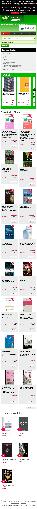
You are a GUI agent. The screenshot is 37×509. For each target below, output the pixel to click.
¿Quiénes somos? (6, 500)
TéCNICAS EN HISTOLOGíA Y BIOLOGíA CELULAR (8, 280)
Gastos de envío (17, 500)
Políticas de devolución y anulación (11, 501)
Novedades (14, 34)
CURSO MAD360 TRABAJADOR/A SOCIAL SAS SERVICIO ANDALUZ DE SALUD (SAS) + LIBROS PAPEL (9, 134)
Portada (5, 34)
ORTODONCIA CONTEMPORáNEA (26, 207)
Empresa (5, 61)
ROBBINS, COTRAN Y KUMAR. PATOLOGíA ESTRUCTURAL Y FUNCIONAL (8, 169)
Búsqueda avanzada (7, 24)
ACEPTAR (15, 12)
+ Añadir (12, 104)
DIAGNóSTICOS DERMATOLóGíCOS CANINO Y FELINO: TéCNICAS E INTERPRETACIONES (8, 390)
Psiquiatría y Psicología (9, 69)
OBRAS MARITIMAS (7, 433)
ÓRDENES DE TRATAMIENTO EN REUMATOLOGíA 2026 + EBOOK (9, 354)
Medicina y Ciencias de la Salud (12, 66)
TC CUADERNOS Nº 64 (25, 459)
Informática (6, 63)
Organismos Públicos (9, 68)
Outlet (23, 34)
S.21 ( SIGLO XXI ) (23, 433)
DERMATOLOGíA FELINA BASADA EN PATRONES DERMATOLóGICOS (27, 388)
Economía (6, 59)
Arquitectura (6, 53)
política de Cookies (29, 10)
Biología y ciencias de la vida (11, 55)
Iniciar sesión (25, 24)
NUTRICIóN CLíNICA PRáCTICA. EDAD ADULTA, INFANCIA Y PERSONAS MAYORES (26, 317)
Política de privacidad (29, 500)
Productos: (29, 28)
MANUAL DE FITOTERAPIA (24, 170)
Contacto (23, 503)
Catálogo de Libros (9, 50)
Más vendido (31, 34)
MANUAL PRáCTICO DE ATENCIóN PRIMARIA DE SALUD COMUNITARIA (27, 243)
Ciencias (5, 56)
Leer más (23, 12)
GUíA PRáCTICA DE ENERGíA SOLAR (23, 94)
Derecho (5, 58)
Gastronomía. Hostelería (10, 62)
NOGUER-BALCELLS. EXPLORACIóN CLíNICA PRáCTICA (9, 316)
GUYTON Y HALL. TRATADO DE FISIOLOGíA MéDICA (8, 243)
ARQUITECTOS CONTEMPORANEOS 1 (8, 94)
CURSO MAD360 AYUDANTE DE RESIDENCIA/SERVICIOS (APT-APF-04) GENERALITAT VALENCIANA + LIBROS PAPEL (27, 136)
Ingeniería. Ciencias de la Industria (12, 65)
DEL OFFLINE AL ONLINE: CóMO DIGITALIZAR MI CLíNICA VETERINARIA (27, 354)
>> (34, 408)
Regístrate (18, 24)
